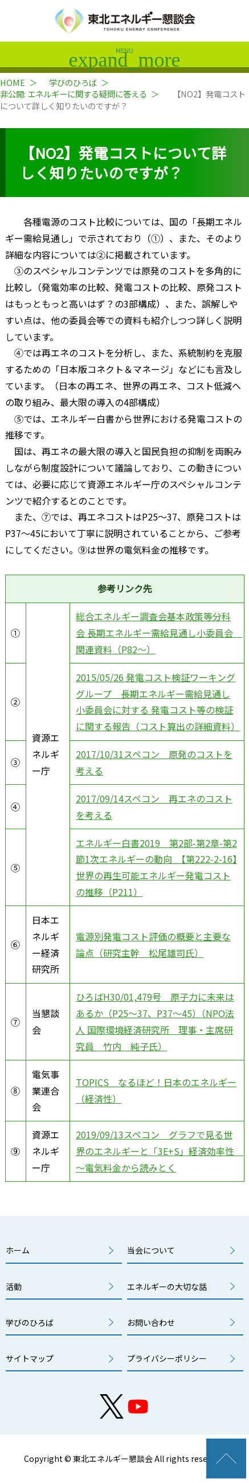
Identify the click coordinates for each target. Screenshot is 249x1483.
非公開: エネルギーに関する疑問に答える (73, 94)
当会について (151, 1250)
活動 (14, 1286)
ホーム (18, 1250)
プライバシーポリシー (167, 1358)
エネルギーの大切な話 (167, 1286)
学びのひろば (73, 82)
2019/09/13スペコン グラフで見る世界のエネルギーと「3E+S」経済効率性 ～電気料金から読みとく (159, 1151)
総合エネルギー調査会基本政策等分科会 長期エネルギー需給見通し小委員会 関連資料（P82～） (159, 632)
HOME (12, 82)
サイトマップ (30, 1358)
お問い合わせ (151, 1322)
